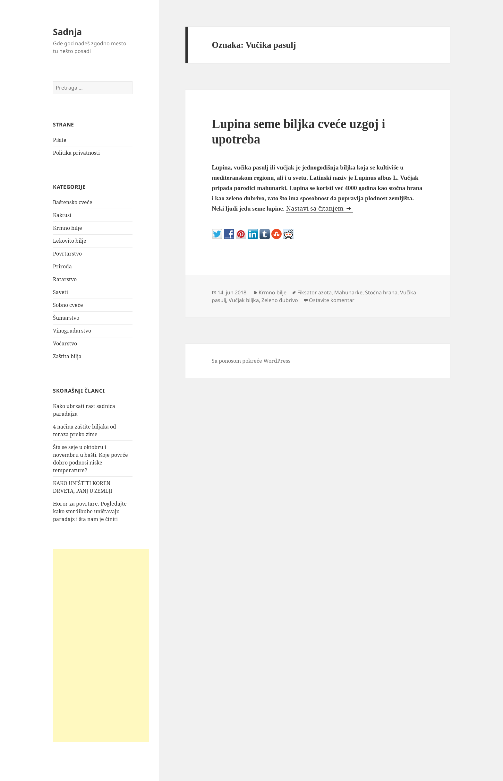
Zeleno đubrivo (279, 300)
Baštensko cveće (72, 202)
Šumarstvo (66, 317)
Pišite (59, 139)
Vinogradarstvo (72, 330)
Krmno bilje (67, 227)
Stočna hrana (381, 292)
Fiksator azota (314, 292)
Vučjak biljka (244, 300)
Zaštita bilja (67, 356)
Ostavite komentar (331, 300)
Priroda (62, 266)
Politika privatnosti (76, 152)
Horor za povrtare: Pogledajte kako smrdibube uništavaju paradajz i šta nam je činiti (90, 511)
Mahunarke (348, 292)
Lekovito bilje (69, 240)
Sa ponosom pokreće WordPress (251, 360)
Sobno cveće (68, 304)
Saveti (60, 292)
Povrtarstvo (67, 253)
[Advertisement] (101, 645)
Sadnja (67, 32)
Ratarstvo (65, 279)
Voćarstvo (65, 343)
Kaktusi (62, 215)
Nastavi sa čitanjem (319, 208)
